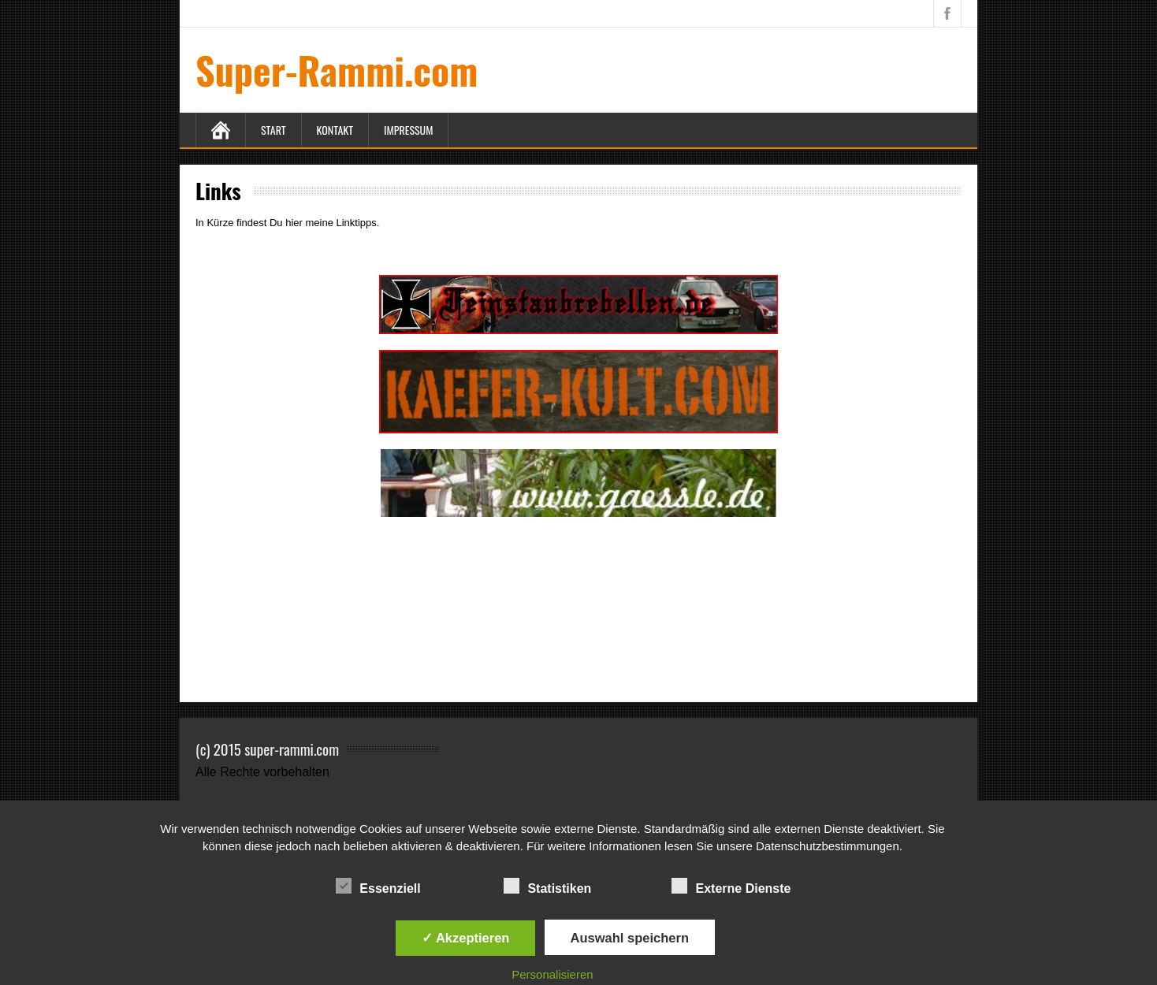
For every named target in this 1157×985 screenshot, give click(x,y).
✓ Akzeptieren (466, 938)
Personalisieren (552, 974)
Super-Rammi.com (336, 70)
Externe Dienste (731, 886)
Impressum (408, 129)
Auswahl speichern (630, 938)
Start (273, 129)
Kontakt (335, 129)
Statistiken (547, 886)
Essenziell (378, 886)
